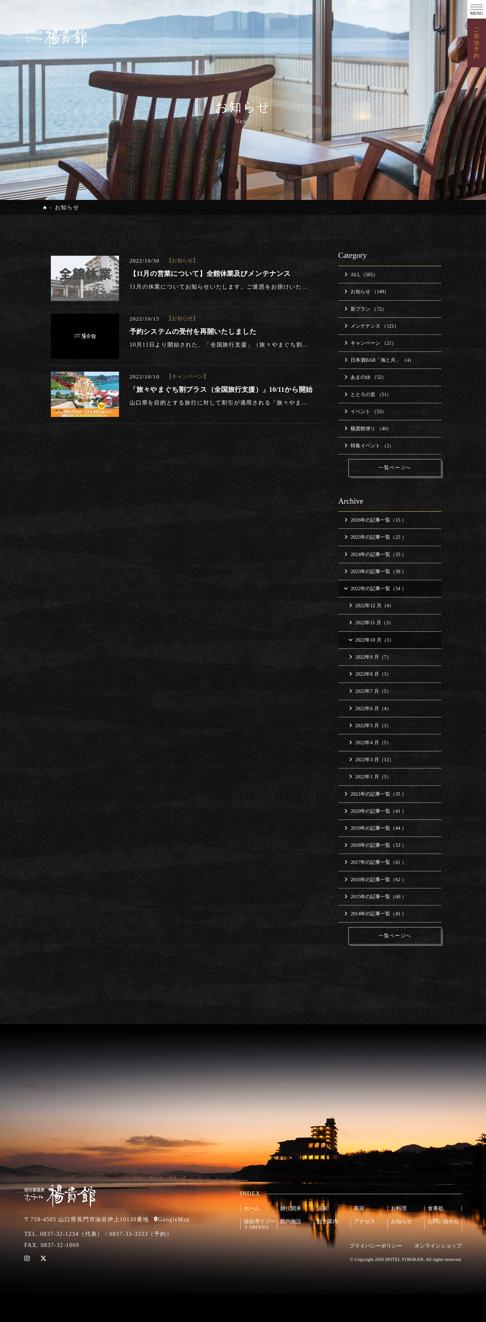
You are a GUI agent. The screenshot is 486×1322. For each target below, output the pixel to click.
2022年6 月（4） (370, 708)
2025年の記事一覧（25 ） (375, 537)
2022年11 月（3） (371, 623)
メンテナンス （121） (371, 326)
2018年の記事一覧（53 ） (375, 845)
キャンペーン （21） (370, 343)
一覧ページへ (394, 467)
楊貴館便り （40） (367, 428)
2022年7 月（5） (370, 691)
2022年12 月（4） (371, 605)
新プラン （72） (365, 309)
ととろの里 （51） (367, 394)
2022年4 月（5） (370, 742)
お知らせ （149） (366, 291)
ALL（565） (361, 274)
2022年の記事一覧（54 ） (374, 588)
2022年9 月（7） (370, 657)
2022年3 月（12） (371, 759)
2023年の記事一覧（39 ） (375, 571)
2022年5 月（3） (370, 725)
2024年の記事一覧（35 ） (375, 554)
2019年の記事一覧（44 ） (375, 828)
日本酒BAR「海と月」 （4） (379, 360)
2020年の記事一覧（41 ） (375, 811)
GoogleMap (174, 1219)
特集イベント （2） (369, 445)
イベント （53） (365, 411)
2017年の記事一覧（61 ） (375, 862)
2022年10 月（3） (371, 640)
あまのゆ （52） (365, 377)
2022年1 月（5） (370, 776)
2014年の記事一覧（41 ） (375, 913)
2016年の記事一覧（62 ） (375, 879)
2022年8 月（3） (370, 674)
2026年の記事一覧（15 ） (375, 520)
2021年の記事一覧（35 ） (375, 794)
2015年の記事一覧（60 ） (375, 896)
